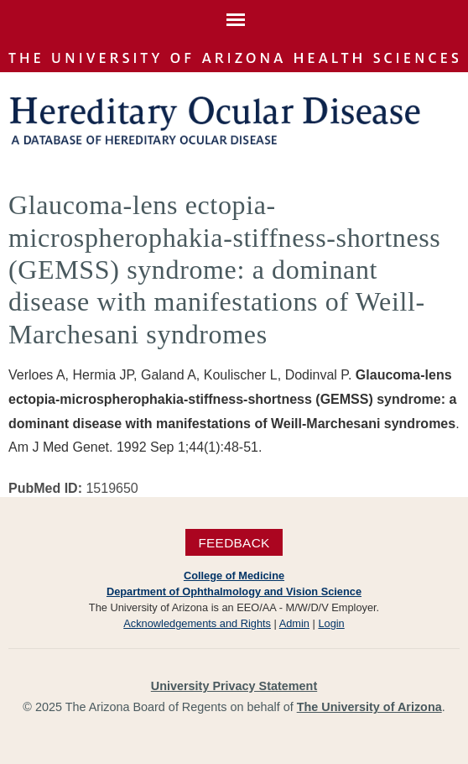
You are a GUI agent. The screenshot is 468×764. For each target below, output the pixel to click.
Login (331, 623)
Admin (294, 623)
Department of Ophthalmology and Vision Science (234, 591)
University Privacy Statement (234, 686)
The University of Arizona (369, 707)
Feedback (233, 542)
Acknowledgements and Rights (197, 623)
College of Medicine (234, 575)
